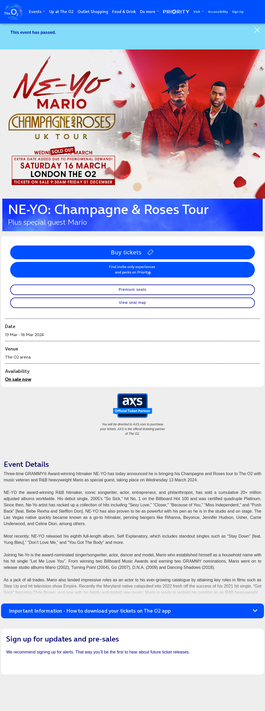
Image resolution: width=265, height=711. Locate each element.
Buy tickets (132, 252)
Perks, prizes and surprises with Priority (132, 270)
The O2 (13, 11)
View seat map (132, 302)
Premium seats (132, 289)
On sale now (18, 379)
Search (257, 12)
